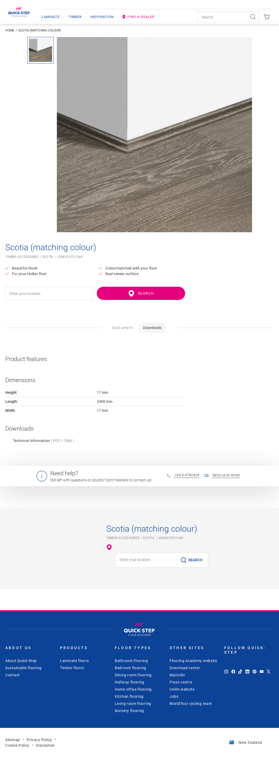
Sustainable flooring (23, 668)
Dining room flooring (133, 675)
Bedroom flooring (130, 668)
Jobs (174, 696)
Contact (12, 675)
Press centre (181, 682)
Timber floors (72, 668)
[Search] (254, 17)
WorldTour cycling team (191, 703)
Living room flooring (133, 703)
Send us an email (222, 475)
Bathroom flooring (131, 661)
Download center (185, 668)
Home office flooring (133, 689)
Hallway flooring (129, 682)
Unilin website (182, 689)
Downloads (152, 328)
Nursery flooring (129, 711)
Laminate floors (74, 661)
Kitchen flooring (129, 696)
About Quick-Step (21, 661)
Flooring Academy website (193, 661)
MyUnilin (177, 675)
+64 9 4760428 (183, 475)
